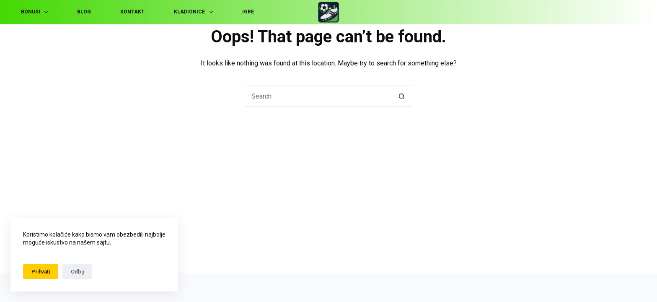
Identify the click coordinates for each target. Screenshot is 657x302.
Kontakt (132, 12)
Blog (84, 12)
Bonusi (36, 12)
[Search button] (401, 96)
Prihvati (40, 271)
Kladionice (195, 12)
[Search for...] (318, 96)
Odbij (77, 271)
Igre (248, 12)
